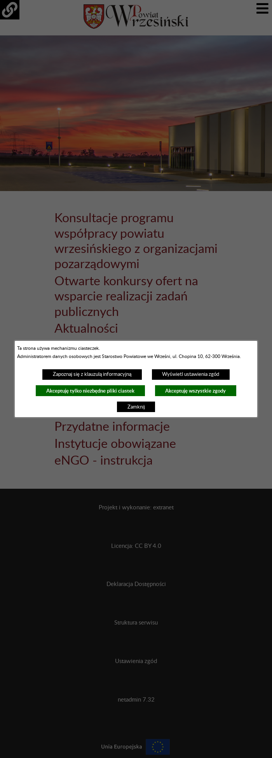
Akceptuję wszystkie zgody (195, 391)
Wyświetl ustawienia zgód (190, 374)
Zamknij (136, 407)
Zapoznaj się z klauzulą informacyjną (92, 374)
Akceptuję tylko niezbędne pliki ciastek (90, 391)
